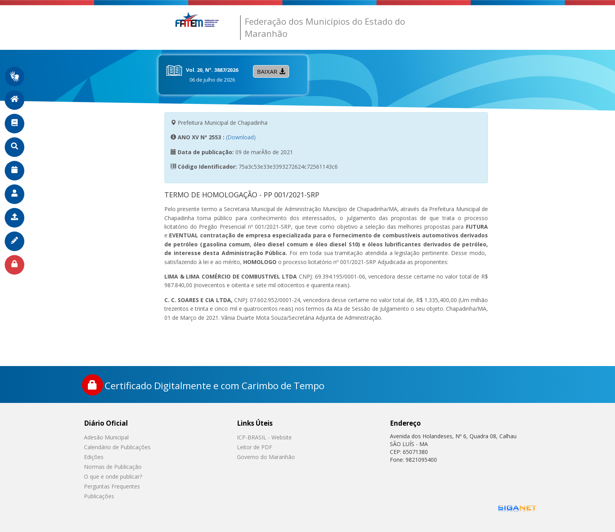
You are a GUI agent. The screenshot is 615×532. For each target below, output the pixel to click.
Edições (94, 457)
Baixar (271, 71)
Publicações (99, 496)
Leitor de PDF (254, 447)
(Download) (241, 137)
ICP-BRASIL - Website (264, 437)
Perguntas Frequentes (112, 486)
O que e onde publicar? (113, 476)
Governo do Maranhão (266, 457)
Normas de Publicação (113, 466)
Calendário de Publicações (117, 447)
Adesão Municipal (106, 437)
